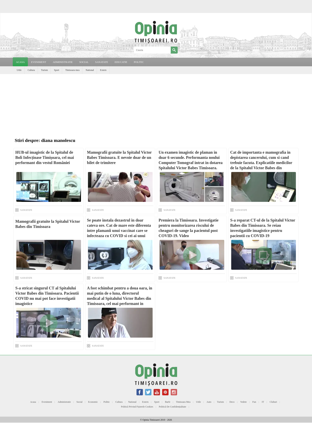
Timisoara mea (72, 70)
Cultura (31, 70)
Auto (209, 402)
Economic (93, 402)
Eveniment (47, 402)
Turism (44, 70)
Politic (106, 402)
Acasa (20, 62)
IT (263, 402)
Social (79, 402)
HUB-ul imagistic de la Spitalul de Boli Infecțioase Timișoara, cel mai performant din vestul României (44, 157)
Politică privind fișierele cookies (137, 406)
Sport (56, 70)
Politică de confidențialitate (172, 406)
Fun (254, 402)
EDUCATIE (121, 62)
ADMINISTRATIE (63, 62)
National (90, 70)
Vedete (243, 402)
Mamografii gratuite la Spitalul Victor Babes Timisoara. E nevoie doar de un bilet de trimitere (119, 157)
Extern (103, 70)
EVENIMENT (38, 62)
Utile (19, 70)
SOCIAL (84, 62)
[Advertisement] (156, 104)
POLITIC (139, 62)
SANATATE (101, 62)
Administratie (64, 402)
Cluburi (273, 402)
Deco (231, 402)
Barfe (167, 402)
